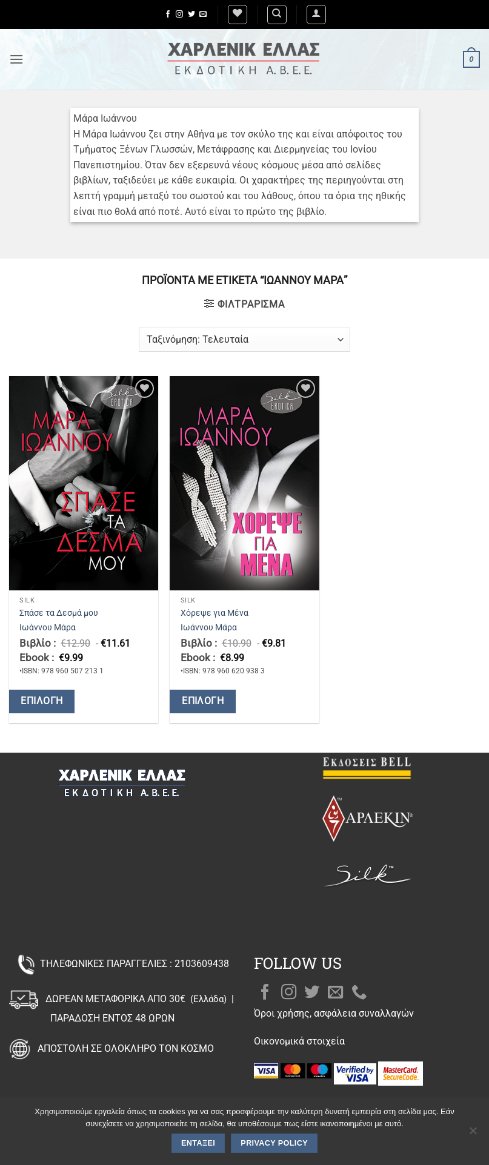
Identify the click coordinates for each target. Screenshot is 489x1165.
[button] (316, 14)
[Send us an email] (203, 14)
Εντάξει (198, 1143)
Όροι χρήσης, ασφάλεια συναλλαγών (334, 1013)
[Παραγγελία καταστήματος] (244, 340)
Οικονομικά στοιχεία (299, 1041)
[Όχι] (472, 1134)
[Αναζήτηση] (277, 14)
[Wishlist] (237, 14)
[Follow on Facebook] (167, 14)
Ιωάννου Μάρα (47, 627)
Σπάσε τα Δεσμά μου (58, 613)
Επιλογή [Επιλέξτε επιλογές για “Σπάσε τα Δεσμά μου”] (41, 701)
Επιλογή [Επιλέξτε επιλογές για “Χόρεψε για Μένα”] (203, 701)
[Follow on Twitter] (191, 14)
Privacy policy (274, 1143)
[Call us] (359, 993)
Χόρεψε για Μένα (214, 613)
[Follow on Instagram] (179, 14)
